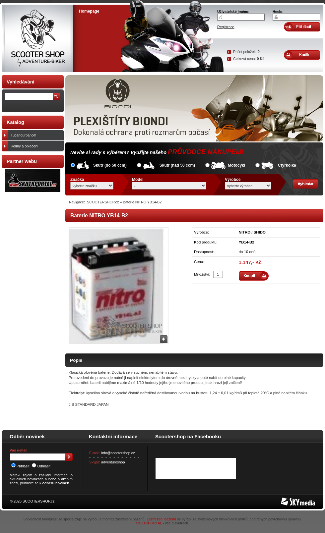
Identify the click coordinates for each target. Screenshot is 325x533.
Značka (77, 179)
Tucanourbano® (36, 135)
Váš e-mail (18, 450)
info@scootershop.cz (118, 453)
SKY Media (290, 500)
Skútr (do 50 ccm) (110, 165)
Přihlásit (20, 466)
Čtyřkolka (287, 165)
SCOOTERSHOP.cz (103, 202)
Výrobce (232, 179)
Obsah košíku (302, 55)
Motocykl (236, 165)
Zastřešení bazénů (161, 519)
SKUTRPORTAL (149, 523)
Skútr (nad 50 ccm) (177, 165)
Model (138, 179)
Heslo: (278, 12)
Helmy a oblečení (36, 146)
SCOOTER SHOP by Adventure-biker (37, 38)
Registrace (225, 27)
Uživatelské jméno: (233, 12)
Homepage (89, 11)
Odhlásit (41, 466)
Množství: (202, 274)
